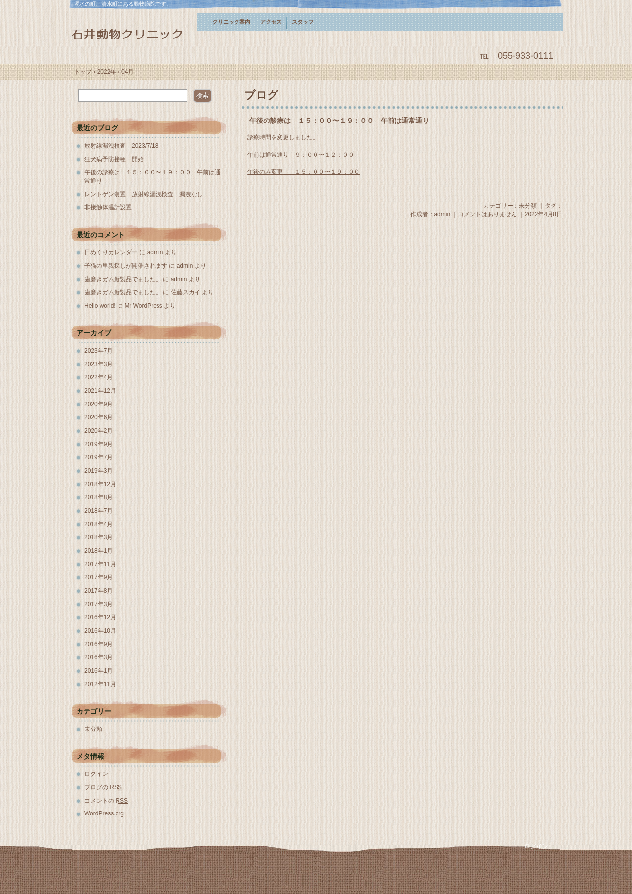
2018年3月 (98, 537)
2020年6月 (98, 417)
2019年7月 (98, 457)
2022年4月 (98, 377)
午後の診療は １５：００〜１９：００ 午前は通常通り (339, 120)
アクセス (271, 22)
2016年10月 (100, 630)
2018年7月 (98, 510)
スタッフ (303, 22)
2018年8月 (98, 497)
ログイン (96, 774)
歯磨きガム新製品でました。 (122, 279)
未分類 (528, 206)
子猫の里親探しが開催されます (125, 265)
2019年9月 (98, 444)
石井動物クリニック (133, 33)
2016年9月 (98, 644)
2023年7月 (98, 350)
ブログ (261, 95)
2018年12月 (100, 484)
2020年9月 (98, 404)
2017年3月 (98, 604)
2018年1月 (98, 550)
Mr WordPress (143, 305)
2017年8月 (98, 590)
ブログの (103, 787)
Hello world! (100, 305)
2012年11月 (100, 684)
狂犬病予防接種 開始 (114, 159)
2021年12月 (100, 390)
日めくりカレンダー (111, 252)
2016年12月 (100, 617)
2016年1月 (98, 670)
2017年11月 (100, 564)
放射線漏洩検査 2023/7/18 (121, 145)
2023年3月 (98, 364)
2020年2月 (98, 430)
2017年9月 (98, 577)
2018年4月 (98, 524)
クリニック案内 (231, 22)
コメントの (106, 800)
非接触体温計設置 (108, 207)
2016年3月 (98, 657)
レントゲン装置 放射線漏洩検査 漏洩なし (143, 194)
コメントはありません (487, 214)
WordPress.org (104, 813)
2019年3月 (98, 470)
